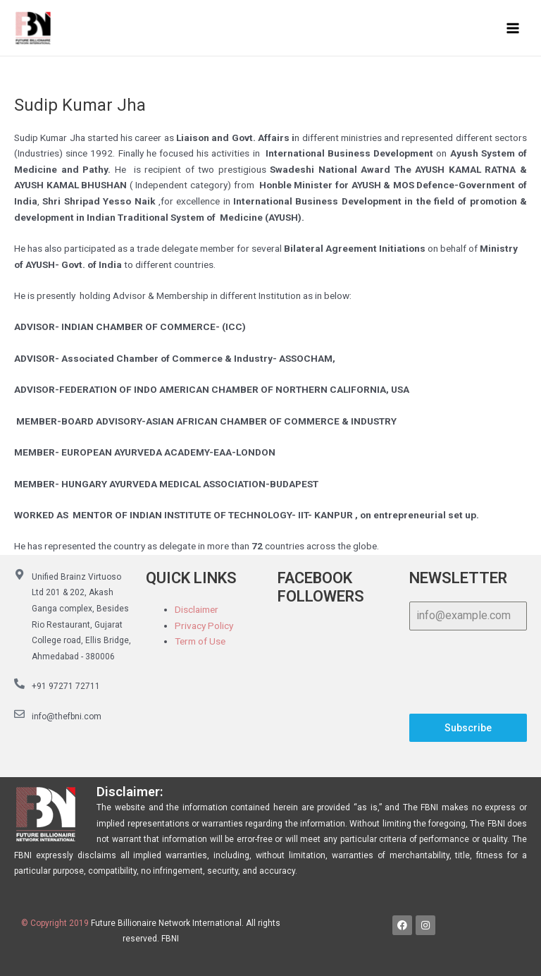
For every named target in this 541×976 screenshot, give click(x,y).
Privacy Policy (204, 625)
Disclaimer (196, 609)
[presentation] (468, 672)
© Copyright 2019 (55, 923)
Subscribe (468, 727)
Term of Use (200, 641)
